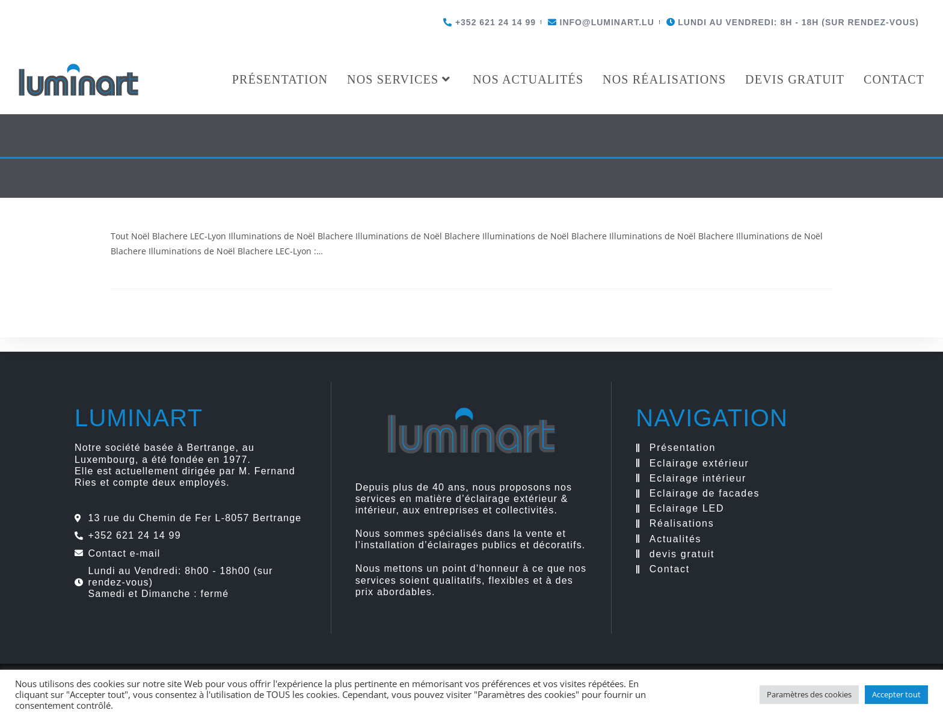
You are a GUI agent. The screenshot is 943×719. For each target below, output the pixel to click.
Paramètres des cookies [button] (809, 694)
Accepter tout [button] (896, 694)
